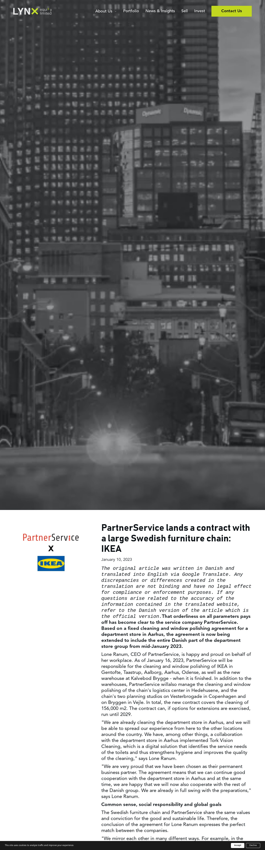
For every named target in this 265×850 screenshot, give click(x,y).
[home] (32, 11)
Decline (253, 845)
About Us (103, 12)
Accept (237, 845)
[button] (106, 12)
